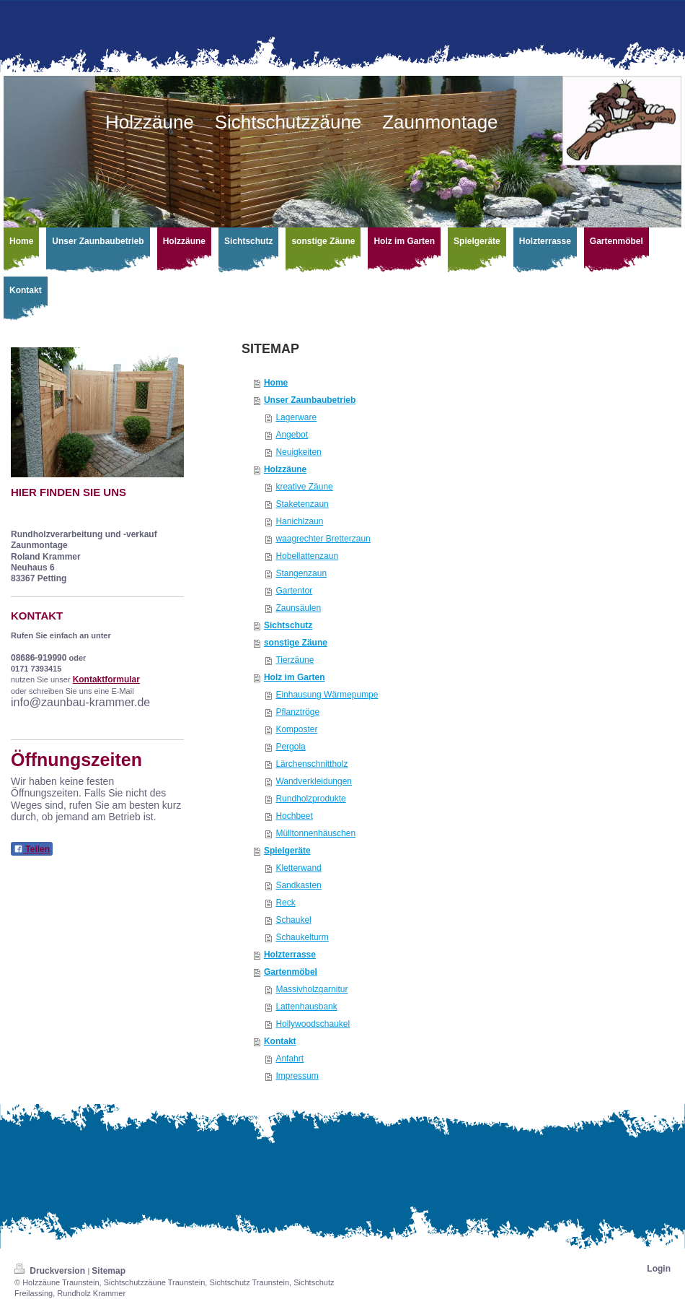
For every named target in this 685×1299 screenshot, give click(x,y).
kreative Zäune (303, 487)
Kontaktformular (106, 679)
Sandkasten (298, 885)
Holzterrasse (290, 955)
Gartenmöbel (290, 972)
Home (276, 383)
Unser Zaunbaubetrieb (309, 400)
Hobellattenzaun (306, 556)
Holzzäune (285, 469)
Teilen (32, 849)
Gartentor (293, 591)
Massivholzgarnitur (311, 989)
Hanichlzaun (299, 521)
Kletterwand (298, 868)
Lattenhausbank (306, 1007)
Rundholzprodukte (310, 799)
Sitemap (108, 1271)
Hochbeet (293, 816)
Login (659, 1269)
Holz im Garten (294, 677)
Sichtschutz (288, 625)
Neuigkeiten (298, 452)
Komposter (296, 729)
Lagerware (296, 417)
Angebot (291, 435)
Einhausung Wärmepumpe (326, 695)
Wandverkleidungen (313, 781)
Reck (285, 903)
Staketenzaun (301, 504)
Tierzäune (294, 660)
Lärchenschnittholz (311, 764)
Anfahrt (289, 1058)
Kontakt (280, 1041)
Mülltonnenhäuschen (315, 833)
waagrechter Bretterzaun (322, 539)
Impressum (296, 1076)
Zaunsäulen (298, 608)
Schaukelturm (301, 937)
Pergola (290, 747)
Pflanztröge (297, 712)
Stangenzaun (301, 573)
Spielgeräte (287, 851)
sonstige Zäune (295, 643)
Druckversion (50, 1271)
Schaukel (293, 920)
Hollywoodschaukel (312, 1024)
